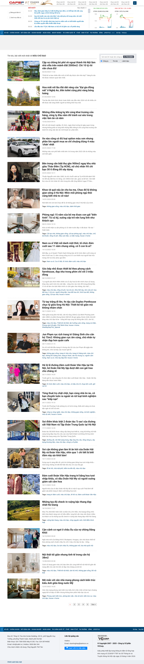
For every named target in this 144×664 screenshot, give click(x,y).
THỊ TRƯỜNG (94, 33)
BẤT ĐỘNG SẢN (25, 33)
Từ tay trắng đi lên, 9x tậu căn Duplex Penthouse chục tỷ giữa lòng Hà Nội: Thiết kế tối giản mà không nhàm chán (69, 304)
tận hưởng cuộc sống (77, 323)
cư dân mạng (74, 236)
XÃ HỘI (6, 33)
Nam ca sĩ (50, 261)
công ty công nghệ (53, 412)
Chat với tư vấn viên (75, 648)
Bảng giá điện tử (14, 12)
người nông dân (61, 292)
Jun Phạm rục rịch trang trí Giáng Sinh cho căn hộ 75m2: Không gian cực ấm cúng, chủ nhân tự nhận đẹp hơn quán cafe (68, 337)
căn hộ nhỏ (74, 570)
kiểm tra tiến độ (69, 468)
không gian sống (53, 206)
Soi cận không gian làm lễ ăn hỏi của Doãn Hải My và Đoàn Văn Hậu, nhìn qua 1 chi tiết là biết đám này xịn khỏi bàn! (68, 452)
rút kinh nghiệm (89, 412)
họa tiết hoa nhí (73, 292)
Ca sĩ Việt (58, 261)
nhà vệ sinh (46, 414)
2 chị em (51, 292)
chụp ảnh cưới (87, 384)
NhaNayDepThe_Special (51, 327)
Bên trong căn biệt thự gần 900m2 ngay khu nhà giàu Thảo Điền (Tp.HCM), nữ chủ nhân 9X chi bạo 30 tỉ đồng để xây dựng (69, 166)
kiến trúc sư (88, 596)
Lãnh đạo (125, 61)
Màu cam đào (64, 236)
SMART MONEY (56, 33)
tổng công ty (87, 440)
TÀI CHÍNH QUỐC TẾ (69, 33)
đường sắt (50, 440)
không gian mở (74, 546)
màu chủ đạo (64, 206)
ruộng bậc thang (53, 520)
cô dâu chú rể (76, 384)
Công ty (105, 61)
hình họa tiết (84, 292)
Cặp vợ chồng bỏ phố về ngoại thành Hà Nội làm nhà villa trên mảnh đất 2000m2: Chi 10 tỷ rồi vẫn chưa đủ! (68, 65)
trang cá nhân (91, 323)
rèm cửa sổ (89, 290)
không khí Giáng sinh (53, 355)
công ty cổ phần (72, 442)
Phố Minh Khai (62, 325)
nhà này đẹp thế (61, 358)
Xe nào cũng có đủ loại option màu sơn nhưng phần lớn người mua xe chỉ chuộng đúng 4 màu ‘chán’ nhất (68, 141)
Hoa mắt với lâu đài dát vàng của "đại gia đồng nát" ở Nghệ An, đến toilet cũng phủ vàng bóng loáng (68, 90)
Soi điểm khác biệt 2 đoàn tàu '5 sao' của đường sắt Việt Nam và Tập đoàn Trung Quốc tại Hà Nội (69, 423)
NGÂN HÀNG (47, 33)
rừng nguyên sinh (76, 520)
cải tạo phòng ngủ (75, 233)
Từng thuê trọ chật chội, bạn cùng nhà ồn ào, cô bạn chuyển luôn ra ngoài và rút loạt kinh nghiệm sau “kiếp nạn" (69, 396)
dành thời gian (75, 206)
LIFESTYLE (107, 33)
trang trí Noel (66, 355)
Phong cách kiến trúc (54, 596)
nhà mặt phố (58, 468)
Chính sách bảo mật (14, 662)
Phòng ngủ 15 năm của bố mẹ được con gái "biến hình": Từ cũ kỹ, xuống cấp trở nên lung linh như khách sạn (69, 217)
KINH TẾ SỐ (85, 33)
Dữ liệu (118, 33)
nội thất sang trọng (62, 440)
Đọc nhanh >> (82, 8)
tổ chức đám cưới (69, 261)
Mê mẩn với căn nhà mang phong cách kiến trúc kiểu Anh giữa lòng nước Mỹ (68, 582)
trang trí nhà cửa (66, 353)
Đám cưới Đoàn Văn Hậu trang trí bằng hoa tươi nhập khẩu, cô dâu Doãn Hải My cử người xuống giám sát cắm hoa (68, 478)
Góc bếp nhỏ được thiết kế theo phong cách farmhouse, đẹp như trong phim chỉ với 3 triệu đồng (67, 271)
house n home (85, 236)
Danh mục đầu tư (14, 17)
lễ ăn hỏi (50, 468)
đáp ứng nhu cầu (76, 440)
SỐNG (101, 33)
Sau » (93, 604)
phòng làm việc (68, 596)
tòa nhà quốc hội (87, 546)
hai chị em (70, 290)
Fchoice (124, 33)
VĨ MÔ (78, 33)
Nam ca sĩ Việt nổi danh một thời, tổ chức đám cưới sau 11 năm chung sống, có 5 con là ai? (68, 245)
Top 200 (140, 629)
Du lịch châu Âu (63, 546)
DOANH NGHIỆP (36, 33)
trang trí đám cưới (53, 494)
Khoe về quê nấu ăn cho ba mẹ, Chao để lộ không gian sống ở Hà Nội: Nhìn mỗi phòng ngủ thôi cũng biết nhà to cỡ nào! (69, 192)
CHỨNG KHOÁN (14, 33)
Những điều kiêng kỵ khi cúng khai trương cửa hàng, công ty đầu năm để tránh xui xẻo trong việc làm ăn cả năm (67, 115)
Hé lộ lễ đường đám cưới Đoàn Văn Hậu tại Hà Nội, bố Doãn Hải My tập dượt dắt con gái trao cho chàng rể (67, 368)
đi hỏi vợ (74, 494)
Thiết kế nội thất (63, 323)
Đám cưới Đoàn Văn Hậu (87, 494)
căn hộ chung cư (78, 355)
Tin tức (115, 61)
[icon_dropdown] (135, 3)
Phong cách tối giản (49, 325)
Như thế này (79, 290)
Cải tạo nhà (51, 233)
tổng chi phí (54, 236)
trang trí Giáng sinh (79, 353)
